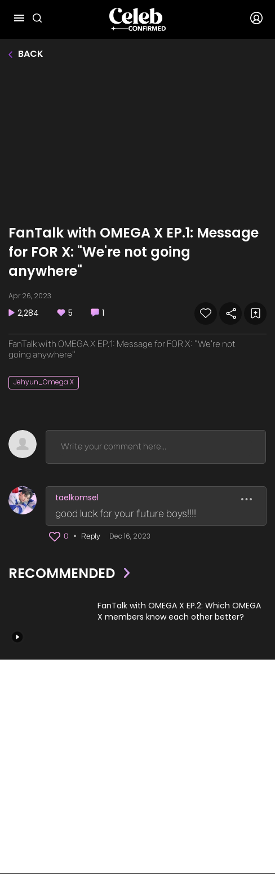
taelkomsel (77, 497)
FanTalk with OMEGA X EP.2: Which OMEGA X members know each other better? (179, 611)
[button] (55, 537)
